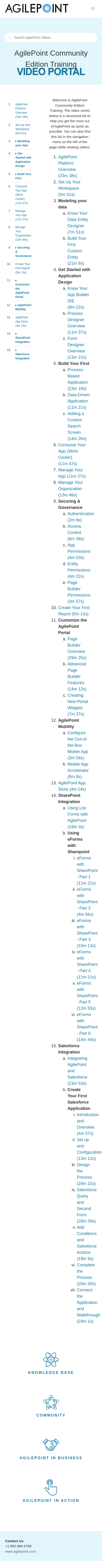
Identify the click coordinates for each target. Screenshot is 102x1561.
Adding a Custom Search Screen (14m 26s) (77, 426)
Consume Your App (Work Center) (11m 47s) (21, 195)
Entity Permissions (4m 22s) (79, 570)
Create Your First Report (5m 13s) (22, 268)
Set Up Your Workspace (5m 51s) (22, 129)
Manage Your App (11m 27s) (21, 215)
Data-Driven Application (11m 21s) (79, 401)
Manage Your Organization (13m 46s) (70, 488)
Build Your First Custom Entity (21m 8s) (77, 251)
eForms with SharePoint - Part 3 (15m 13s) (87, 933)
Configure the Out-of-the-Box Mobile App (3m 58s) (78, 745)
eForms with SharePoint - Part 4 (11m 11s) (87, 964)
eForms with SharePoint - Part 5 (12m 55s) (87, 996)
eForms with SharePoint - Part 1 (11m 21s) (87, 870)
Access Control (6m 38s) (76, 532)
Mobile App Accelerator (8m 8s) (78, 770)
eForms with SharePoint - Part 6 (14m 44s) (87, 1027)
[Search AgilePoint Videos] (51, 37)
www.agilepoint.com (20, 1551)
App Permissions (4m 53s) (79, 551)
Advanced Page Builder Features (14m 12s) (77, 676)
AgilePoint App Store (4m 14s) (21, 321)
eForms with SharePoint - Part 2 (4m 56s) (87, 902)
